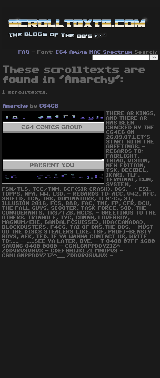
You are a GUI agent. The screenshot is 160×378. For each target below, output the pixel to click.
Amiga (78, 52)
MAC (95, 52)
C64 (61, 52)
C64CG (48, 106)
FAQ (23, 52)
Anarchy (15, 106)
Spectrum (118, 52)
